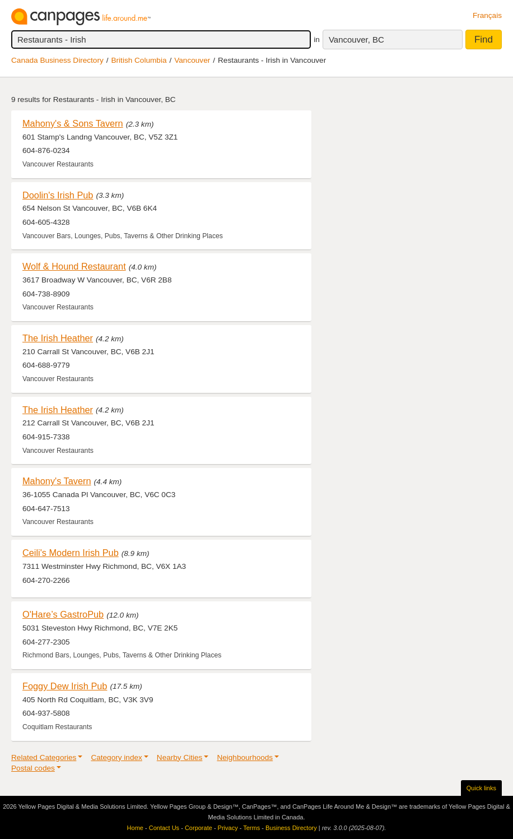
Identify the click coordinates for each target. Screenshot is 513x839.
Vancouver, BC (356, 39)
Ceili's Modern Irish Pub (70, 553)
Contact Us (164, 827)
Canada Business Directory (57, 60)
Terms (251, 827)
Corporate (198, 827)
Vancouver (192, 60)
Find (483, 39)
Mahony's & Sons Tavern (72, 123)
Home (135, 827)
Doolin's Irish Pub (57, 195)
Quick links (481, 788)
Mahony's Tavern (56, 481)
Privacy (228, 827)
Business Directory (291, 827)
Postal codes (33, 768)
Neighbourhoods (245, 757)
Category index (116, 757)
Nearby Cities (180, 757)
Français (487, 15)
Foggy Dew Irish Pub (64, 686)
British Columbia (139, 60)
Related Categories (43, 757)
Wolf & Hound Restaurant (74, 266)
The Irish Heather (57, 338)
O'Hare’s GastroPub (63, 614)
